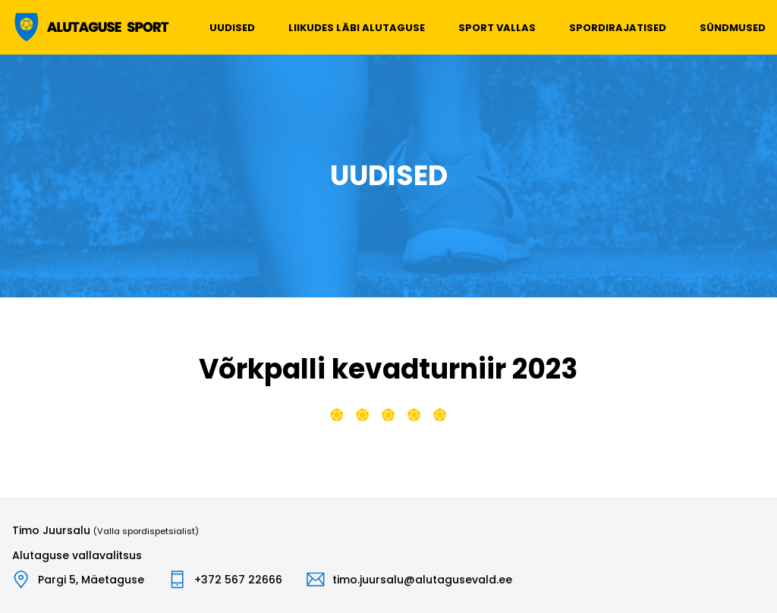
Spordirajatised (617, 27)
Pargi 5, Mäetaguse (91, 580)
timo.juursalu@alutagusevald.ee (422, 580)
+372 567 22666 (238, 580)
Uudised (232, 27)
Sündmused (733, 27)
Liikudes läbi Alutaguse (356, 27)
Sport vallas (497, 27)
